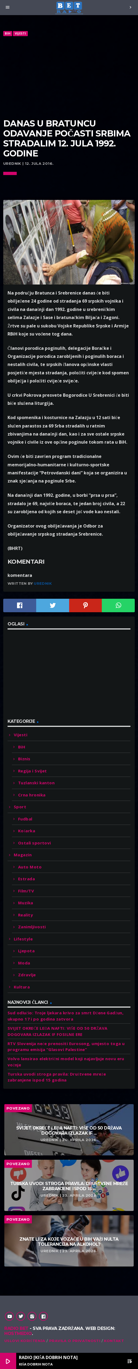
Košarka (26, 830)
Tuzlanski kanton (36, 782)
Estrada (26, 878)
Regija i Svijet (32, 771)
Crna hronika (31, 795)
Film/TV (26, 891)
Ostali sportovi (34, 843)
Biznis (24, 758)
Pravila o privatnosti (74, 1341)
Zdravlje (27, 974)
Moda (24, 963)
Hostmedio (18, 1333)
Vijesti (20, 33)
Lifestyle (23, 939)
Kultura (22, 987)
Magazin (23, 854)
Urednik (43, 583)
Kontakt (114, 1341)
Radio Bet (16, 1328)
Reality (25, 915)
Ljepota (26, 950)
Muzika (25, 902)
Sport (20, 806)
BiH (8, 33)
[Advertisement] (69, 77)
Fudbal (25, 819)
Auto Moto (30, 867)
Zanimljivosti (32, 926)
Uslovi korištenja (24, 1341)
